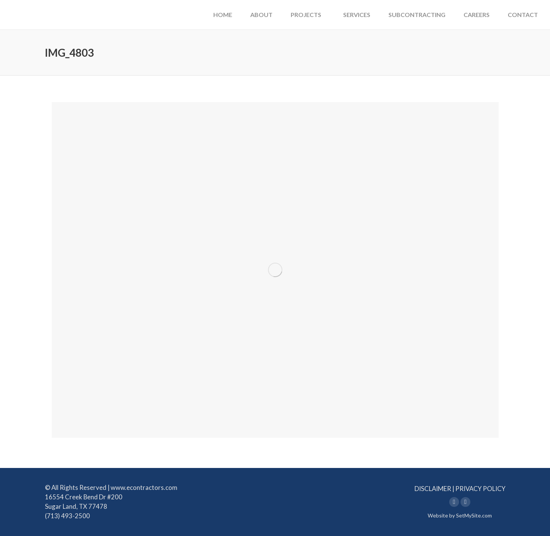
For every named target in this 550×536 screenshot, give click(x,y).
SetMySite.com (474, 515)
